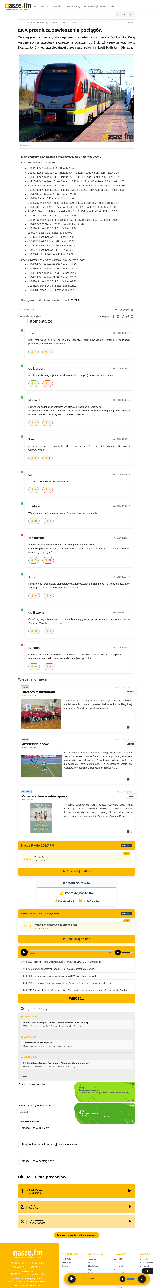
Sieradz (90, 1262)
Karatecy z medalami (38, 692)
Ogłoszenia (100, 6)
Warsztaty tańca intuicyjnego (44, 796)
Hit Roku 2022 (119, 1273)
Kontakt (110, 6)
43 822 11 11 (22, 1281)
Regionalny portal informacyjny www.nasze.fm (50, 1144)
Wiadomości (56, 6)
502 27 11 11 (66, 900)
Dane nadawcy (67, 1262)
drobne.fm (144, 1259)
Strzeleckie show (35, 744)
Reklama (65, 1266)
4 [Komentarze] (129, 779)
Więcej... (76, 998)
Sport (67, 6)
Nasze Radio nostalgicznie (38, 1161)
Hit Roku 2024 (119, 1266)
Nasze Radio (41, 6)
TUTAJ (75, 300)
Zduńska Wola (93, 1266)
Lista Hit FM (118, 1259)
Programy (77, 6)
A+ (131, 14)
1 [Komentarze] (129, 727)
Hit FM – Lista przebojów (42, 1177)
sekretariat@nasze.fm (34, 1274)
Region (90, 1269)
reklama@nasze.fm (38, 1281)
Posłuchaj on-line (76, 871)
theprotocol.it (145, 1266)
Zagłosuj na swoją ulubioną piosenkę (76, 1235)
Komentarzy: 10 (124, 310)
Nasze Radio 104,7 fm (35, 1128)
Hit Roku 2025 (119, 1262)
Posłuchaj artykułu (30, 316)
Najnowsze (92, 1259)
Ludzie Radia (66, 1259)
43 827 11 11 (91, 900)
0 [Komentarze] (129, 831)
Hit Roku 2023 (119, 1269)
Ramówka (88, 6)
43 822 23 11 (17, 1274)
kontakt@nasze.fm (79, 893)
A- (118, 14)
